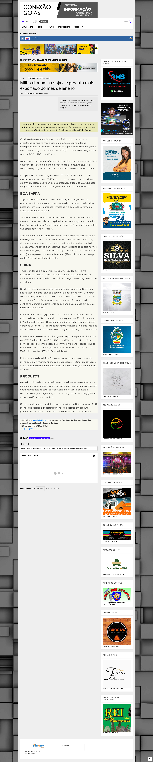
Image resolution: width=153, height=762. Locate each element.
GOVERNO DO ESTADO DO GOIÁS (39, 78)
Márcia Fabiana (39, 420)
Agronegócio (27, 429)
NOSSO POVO (79, 27)
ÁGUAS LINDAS (28, 27)
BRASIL (41, 27)
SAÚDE (51, 27)
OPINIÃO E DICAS (64, 27)
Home (22, 78)
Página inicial (65, 745)
